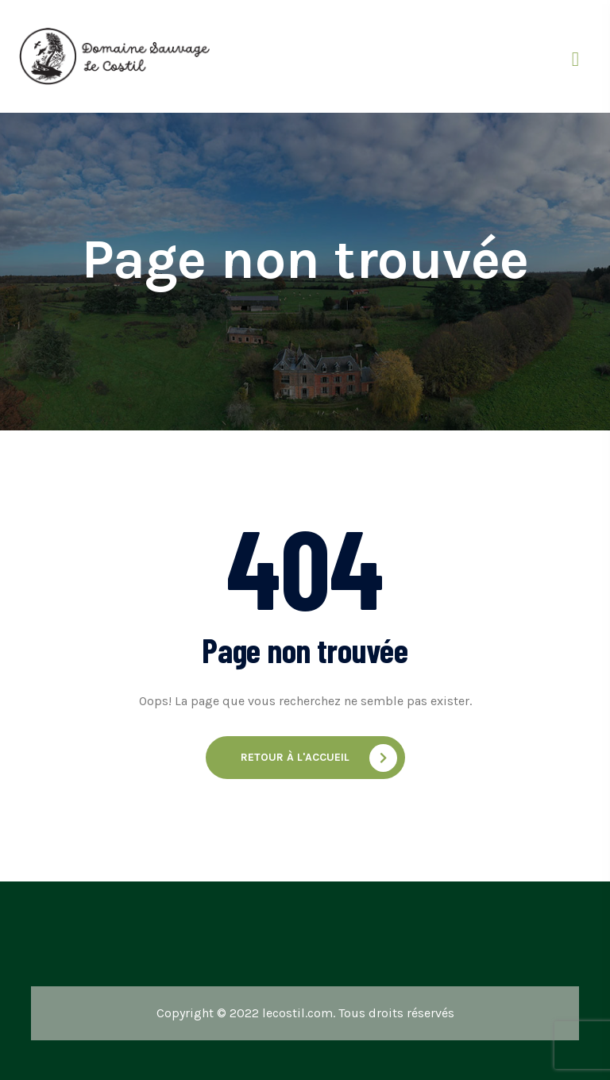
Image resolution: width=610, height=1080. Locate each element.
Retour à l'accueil (319, 758)
